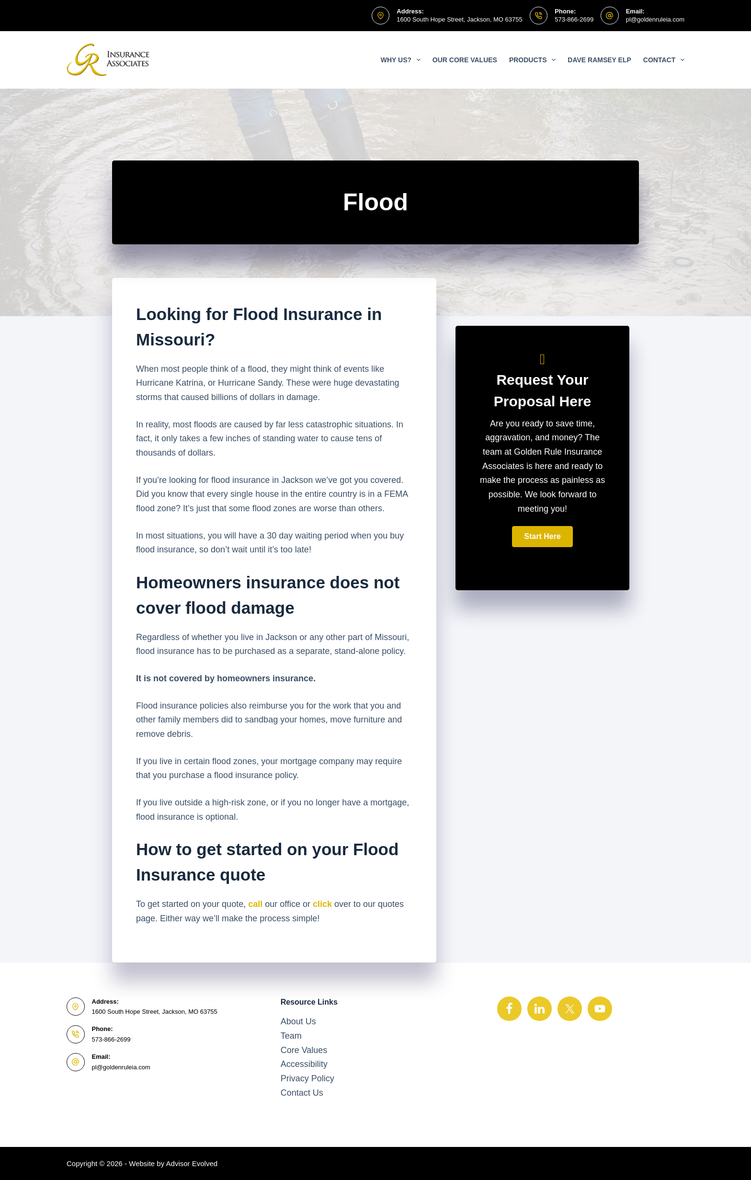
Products (534, 60)
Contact (663, 60)
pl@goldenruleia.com (655, 19)
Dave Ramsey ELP (599, 60)
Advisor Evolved (192, 1163)
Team (291, 1036)
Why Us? (402, 60)
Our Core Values (464, 60)
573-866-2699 (574, 19)
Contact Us (302, 1093)
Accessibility (304, 1064)
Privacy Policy (307, 1078)
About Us (298, 1021)
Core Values (304, 1050)
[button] (542, 536)
